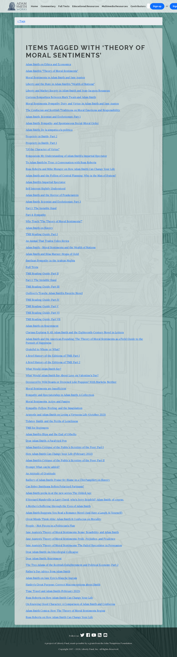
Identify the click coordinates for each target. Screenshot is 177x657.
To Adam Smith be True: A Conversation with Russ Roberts (61, 162)
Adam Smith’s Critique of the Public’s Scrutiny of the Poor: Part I (65, 447)
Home (34, 6)
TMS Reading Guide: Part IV (42, 299)
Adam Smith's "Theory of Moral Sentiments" (52, 71)
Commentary (48, 6)
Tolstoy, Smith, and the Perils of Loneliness (52, 421)
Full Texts (63, 6)
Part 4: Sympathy (36, 214)
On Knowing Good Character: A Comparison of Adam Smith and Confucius (70, 604)
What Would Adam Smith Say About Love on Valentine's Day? (62, 375)
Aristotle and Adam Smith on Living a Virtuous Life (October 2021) (66, 414)
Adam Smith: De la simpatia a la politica (49, 129)
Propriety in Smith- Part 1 (41, 143)
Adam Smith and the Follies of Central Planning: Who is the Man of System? (71, 175)
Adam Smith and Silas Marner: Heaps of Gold (52, 254)
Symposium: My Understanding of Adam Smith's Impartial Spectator (66, 156)
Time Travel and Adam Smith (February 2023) (53, 591)
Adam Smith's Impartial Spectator (46, 182)
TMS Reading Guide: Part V (42, 306)
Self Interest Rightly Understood (46, 188)
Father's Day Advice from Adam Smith (48, 571)
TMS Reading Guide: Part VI (42, 312)
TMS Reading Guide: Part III (42, 286)
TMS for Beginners (37, 427)
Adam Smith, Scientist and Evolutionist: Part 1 (53, 116)
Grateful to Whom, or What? (43, 349)
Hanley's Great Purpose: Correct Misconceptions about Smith (63, 584)
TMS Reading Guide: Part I (42, 234)
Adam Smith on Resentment (42, 325)
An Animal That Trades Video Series (47, 240)
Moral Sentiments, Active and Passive (48, 401)
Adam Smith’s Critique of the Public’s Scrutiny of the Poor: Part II (65, 460)
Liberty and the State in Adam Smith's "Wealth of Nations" (60, 84)
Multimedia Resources (115, 6)
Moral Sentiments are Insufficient (46, 388)
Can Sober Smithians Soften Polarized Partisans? (55, 486)
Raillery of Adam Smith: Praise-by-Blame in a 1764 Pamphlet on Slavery (68, 480)
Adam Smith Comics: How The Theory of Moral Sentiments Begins (65, 610)
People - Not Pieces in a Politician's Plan (50, 525)
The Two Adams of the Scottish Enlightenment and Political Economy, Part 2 (72, 564)
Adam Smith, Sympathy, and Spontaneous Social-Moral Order (62, 123)
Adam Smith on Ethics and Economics (48, 64)
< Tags (21, 21)
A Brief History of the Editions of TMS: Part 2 (53, 362)
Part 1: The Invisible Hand (41, 208)
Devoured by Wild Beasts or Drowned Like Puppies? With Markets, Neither (71, 382)
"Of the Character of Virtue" (42, 149)
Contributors (138, 6)
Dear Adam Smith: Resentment (44, 558)
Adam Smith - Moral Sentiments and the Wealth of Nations (61, 247)
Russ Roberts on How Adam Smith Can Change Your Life (59, 597)
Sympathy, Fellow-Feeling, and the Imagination (54, 408)
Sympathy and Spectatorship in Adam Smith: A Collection (60, 395)
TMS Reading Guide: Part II (42, 273)
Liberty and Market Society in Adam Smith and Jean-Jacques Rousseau (68, 90)
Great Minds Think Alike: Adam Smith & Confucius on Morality (63, 519)
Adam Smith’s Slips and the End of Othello (51, 434)
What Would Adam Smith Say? (43, 368)
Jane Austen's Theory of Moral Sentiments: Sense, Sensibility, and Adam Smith (72, 532)
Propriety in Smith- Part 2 (41, 136)
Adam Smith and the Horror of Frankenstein (52, 195)
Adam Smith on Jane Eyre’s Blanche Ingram (51, 578)
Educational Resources (85, 6)
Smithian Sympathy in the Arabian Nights (50, 260)
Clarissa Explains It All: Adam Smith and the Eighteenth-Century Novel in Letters (75, 332)
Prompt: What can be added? (43, 467)
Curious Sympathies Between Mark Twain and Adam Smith (61, 97)
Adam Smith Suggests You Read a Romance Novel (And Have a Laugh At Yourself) (74, 512)
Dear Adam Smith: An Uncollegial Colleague (52, 552)
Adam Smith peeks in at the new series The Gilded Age (58, 493)
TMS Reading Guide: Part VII (43, 319)
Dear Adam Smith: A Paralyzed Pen (46, 440)
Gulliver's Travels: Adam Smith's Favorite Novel (54, 293)
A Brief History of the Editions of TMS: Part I (53, 355)
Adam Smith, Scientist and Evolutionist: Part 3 (53, 201)
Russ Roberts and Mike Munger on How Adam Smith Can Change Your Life (70, 169)
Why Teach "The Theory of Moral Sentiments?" (54, 221)
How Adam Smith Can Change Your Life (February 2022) (59, 453)
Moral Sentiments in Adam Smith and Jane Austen (55, 77)
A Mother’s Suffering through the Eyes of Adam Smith (58, 506)
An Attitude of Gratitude (41, 473)
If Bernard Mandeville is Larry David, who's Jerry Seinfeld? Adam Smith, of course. (75, 499)
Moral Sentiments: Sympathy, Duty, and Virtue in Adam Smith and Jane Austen (72, 103)
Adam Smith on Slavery (39, 228)
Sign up (157, 6)
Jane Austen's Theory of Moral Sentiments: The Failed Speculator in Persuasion (74, 545)
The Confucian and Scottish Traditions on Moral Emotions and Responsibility (73, 110)
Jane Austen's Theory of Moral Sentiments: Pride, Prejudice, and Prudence (70, 538)
